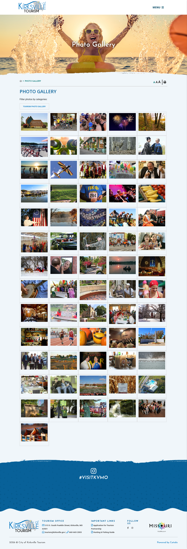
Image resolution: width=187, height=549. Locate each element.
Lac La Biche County (32, 6)
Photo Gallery (33, 81)
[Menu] (158, 7)
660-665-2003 (74, 532)
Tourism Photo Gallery (34, 106)
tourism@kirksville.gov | (54, 532)
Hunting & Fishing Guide (102, 532)
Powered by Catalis (167, 542)
